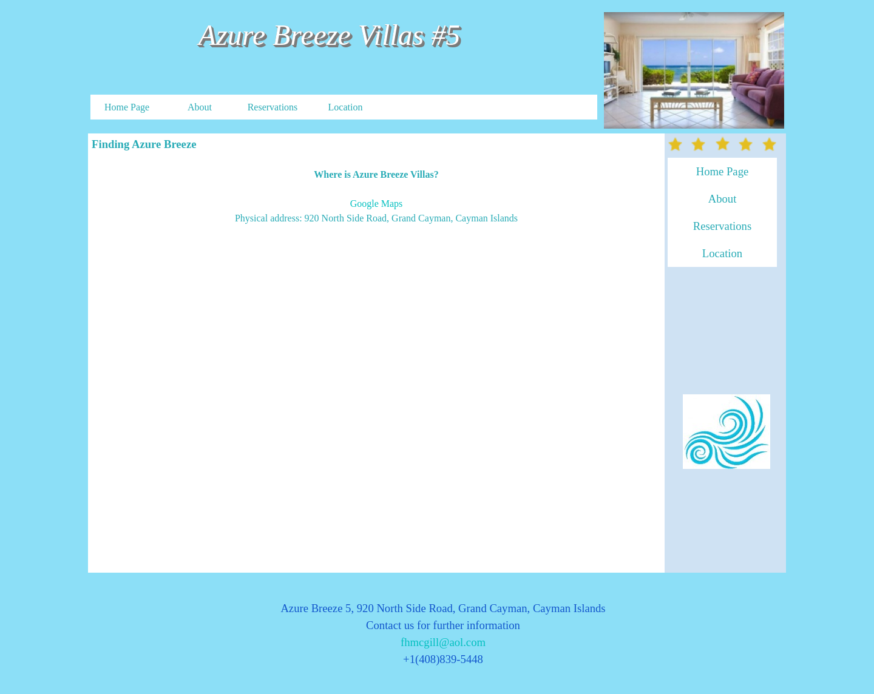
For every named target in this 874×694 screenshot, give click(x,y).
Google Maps (376, 203)
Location (345, 107)
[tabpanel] (376, 196)
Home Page (126, 107)
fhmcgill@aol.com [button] (443, 642)
